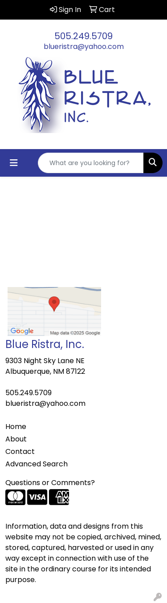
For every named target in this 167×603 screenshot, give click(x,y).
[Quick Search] (91, 163)
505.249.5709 (83, 36)
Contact (20, 451)
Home (15, 426)
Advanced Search (36, 464)
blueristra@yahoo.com (84, 46)
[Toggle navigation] (13, 163)
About (16, 439)
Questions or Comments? (50, 483)
